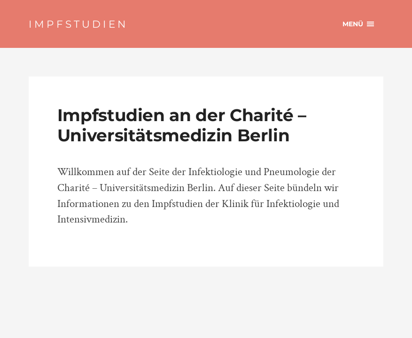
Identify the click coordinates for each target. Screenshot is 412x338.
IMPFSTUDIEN (78, 24)
